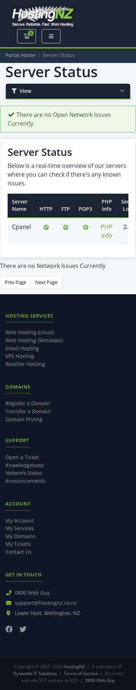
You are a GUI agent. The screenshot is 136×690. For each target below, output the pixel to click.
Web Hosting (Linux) (29, 332)
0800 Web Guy (32, 592)
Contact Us (18, 551)
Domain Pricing (23, 419)
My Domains (20, 536)
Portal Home (20, 55)
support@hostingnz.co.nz (46, 602)
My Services (19, 528)
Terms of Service (81, 673)
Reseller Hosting (25, 363)
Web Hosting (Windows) (34, 340)
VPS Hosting (19, 355)
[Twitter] (23, 629)
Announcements (25, 480)
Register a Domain (27, 403)
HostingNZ (74, 666)
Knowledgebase (24, 465)
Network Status (23, 472)
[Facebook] (8, 629)
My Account (19, 520)
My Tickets (18, 543)
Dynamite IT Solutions (35, 673)
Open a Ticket (22, 457)
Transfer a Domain (28, 411)
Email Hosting (22, 348)
